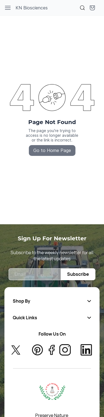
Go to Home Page (52, 150)
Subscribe (78, 274)
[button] (92, 8)
